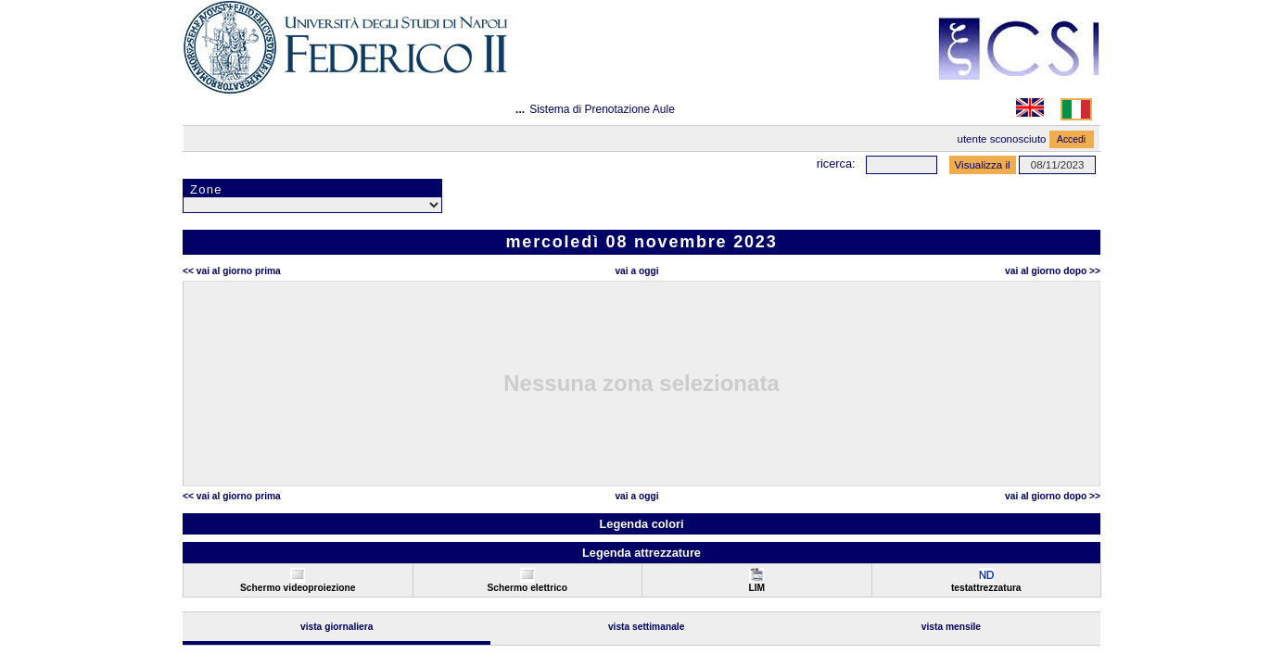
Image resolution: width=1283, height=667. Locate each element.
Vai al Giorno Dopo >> (1052, 271)
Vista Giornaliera (337, 627)
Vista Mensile (951, 627)
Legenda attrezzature (641, 553)
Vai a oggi (636, 271)
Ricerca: (836, 163)
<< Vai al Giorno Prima (232, 271)
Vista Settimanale (646, 627)
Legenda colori (641, 524)
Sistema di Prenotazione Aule (602, 109)
